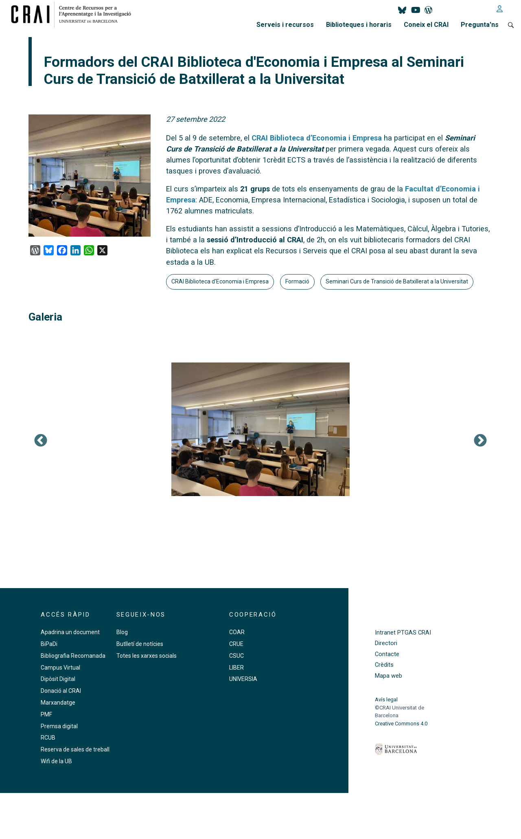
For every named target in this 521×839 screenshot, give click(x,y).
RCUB (48, 737)
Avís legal (386, 699)
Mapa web (388, 675)
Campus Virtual (60, 667)
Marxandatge (58, 702)
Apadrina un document (70, 632)
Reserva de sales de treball (75, 749)
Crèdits (384, 664)
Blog (122, 632)
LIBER (236, 667)
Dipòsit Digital (58, 679)
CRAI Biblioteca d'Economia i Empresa (220, 281)
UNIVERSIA (243, 679)
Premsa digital (59, 726)
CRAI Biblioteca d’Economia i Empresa (317, 138)
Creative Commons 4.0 (401, 723)
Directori (386, 643)
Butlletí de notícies (139, 644)
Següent (480, 441)
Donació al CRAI (61, 690)
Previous (40, 441)
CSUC (236, 655)
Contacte (387, 654)
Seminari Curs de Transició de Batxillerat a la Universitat (397, 281)
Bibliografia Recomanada (73, 655)
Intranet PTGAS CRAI (403, 632)
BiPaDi (49, 644)
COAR (237, 632)
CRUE (236, 644)
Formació (297, 281)
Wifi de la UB (56, 761)
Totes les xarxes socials (146, 655)
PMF (46, 714)
